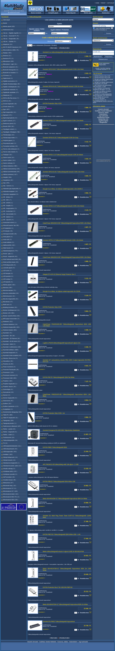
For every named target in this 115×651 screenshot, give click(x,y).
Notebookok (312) (8, 29)
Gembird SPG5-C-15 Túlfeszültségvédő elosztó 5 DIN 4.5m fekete (63, 206)
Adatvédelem (103, 114)
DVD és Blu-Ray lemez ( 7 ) (11, 98)
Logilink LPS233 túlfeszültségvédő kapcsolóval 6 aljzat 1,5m (61, 343)
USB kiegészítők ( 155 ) (10, 451)
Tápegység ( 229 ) (8, 420)
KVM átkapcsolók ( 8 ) (9, 265)
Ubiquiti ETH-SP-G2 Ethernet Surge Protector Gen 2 (59, 274)
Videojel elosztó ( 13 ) (9, 460)
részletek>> (41, 60)
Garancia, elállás (103, 112)
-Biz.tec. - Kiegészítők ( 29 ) (11, 38)
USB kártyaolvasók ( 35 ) (10, 448)
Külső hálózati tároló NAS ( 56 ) (12, 259)
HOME (97, 3)
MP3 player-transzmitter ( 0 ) (11, 318)
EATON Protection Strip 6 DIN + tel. (54, 413)
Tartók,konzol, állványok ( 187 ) (12, 426)
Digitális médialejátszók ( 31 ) (11, 86)
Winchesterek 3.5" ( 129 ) (10, 491)
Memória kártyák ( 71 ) (9, 290)
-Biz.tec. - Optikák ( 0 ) (9, 41)
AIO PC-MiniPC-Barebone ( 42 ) (12, 47)
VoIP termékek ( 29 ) (9, 477)
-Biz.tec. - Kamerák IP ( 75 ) (11, 36)
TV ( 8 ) (5, 443)
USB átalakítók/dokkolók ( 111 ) (12, 446)
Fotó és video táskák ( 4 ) (10, 151)
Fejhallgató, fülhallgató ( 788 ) (11, 132)
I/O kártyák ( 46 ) (8, 231)
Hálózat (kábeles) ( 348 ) (10, 166)
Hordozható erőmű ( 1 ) (10, 222)
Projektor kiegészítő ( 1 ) (10, 383)
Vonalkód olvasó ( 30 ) (9, 480)
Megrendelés (102, 64)
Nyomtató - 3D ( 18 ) (9, 335)
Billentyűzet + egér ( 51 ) (10, 64)
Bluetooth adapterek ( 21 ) (10, 67)
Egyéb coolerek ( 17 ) (9, 120)
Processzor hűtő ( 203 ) (10, 378)
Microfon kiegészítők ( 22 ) (10, 299)
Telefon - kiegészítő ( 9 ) (10, 432)
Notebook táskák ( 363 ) (10, 330)
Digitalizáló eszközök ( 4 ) (10, 89)
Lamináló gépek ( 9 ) (9, 267)
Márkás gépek (88, 13)
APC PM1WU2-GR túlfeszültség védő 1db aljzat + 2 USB (61, 464)
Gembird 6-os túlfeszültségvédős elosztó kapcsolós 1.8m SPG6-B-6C (64, 52)
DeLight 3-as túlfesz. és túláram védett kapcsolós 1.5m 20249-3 (63, 189)
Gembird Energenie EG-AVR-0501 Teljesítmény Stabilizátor (61, 430)
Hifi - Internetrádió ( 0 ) (9, 214)
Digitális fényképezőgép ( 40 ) (11, 84)
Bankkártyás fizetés (103, 117)
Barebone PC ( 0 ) (8, 58)
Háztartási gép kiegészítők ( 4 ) (12, 188)
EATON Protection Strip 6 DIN (52, 307)
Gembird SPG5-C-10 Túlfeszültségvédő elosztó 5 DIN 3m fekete (63, 155)
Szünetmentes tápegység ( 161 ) (12, 412)
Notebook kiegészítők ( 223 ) (11, 327)
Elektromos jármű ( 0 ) (9, 123)
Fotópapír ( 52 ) (7, 154)
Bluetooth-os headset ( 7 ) (10, 72)
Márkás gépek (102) (9, 26)
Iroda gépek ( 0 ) (8, 236)
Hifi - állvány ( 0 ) (8, 197)
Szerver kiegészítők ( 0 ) (10, 398)
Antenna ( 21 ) (7, 55)
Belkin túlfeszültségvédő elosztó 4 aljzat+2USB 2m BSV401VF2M (63, 551)
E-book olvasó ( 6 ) (8, 106)
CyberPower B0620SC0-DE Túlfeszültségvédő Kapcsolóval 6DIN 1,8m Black (67, 257)
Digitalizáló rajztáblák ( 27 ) (11, 92)
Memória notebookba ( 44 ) (11, 293)
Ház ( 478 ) (6, 183)
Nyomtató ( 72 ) (7, 333)
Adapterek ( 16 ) (7, 44)
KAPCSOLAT (110, 3)
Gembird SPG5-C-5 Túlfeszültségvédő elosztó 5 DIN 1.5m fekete (63, 120)
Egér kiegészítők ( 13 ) (9, 112)
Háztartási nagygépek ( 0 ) (10, 194)
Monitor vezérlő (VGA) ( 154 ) (11, 316)
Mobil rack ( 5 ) (7, 304)
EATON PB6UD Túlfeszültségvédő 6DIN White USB (59, 481)
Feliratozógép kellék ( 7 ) (10, 137)
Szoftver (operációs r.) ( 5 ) (10, 406)
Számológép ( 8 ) (8, 389)
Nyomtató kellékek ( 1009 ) (11, 349)
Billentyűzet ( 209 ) (8, 61)
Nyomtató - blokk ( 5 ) (9, 344)
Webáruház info (103, 119)
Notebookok (106, 13)
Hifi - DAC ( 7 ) (7, 200)
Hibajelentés (103, 122)
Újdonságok (6, 20)
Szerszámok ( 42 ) (8, 392)
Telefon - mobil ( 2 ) (8, 434)
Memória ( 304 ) (7, 287)
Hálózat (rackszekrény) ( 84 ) (11, 168)
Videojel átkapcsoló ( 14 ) (10, 457)
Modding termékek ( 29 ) (10, 307)
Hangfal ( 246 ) (7, 177)
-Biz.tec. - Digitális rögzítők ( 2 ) (12, 33)
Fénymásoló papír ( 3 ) (9, 143)
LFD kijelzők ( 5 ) (8, 282)
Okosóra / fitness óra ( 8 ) (10, 358)
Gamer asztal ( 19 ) (8, 157)
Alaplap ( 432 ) (7, 53)
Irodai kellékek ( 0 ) (8, 242)
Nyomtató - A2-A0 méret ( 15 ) (11, 341)
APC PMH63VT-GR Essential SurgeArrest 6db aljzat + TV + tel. (101, 89)
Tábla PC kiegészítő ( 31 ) (10, 417)
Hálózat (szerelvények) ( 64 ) (11, 171)
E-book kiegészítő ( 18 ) (10, 103)
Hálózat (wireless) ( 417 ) (10, 174)
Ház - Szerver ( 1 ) (8, 185)
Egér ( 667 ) (6, 109)
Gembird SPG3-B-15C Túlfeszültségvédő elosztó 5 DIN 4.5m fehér (63, 172)
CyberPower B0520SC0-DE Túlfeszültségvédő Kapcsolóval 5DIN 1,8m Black (67, 223)
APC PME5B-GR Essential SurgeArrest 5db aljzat (101, 97)
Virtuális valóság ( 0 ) (9, 468)
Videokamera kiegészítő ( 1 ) (11, 463)
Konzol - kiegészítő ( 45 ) (10, 256)
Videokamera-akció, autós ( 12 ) (12, 465)
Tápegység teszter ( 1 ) (9, 423)
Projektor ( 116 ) (7, 381)
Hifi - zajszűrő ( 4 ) (8, 219)
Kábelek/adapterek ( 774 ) (10, 250)
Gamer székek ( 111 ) (9, 160)
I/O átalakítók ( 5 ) (8, 228)
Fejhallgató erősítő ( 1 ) (9, 129)
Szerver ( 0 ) (6, 395)
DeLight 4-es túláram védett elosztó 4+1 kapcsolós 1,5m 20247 (103, 80)
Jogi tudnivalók (103, 116)
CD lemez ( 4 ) (7, 75)
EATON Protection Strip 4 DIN (52, 103)
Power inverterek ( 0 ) (9, 366)
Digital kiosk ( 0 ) (8, 78)
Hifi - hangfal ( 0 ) (8, 205)
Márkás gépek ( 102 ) (9, 284)
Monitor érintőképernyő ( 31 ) (11, 310)
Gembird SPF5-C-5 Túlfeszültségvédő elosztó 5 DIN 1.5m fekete (63, 240)
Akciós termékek (36, 13)
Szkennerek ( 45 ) (8, 400)
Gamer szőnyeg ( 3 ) (9, 163)
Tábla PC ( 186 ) (8, 415)
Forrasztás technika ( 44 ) (10, 146)
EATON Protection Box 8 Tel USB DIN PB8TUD (58, 587)
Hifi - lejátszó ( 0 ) (8, 217)
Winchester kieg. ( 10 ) (9, 485)
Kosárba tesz (85, 60)
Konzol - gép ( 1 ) (8, 253)
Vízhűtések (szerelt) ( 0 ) (10, 474)
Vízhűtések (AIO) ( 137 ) (10, 471)
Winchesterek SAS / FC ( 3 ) (11, 497)
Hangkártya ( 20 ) (8, 180)
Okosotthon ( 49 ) (8, 361)
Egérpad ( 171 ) (7, 115)
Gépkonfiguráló (71, 13)
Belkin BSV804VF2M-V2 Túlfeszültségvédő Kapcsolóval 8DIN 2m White (65, 604)
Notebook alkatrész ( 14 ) (10, 324)
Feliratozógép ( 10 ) (8, 135)
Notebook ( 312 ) (8, 321)
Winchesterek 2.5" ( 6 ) (9, 488)
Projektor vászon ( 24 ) (9, 386)
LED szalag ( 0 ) (7, 279)
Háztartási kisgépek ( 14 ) (10, 191)
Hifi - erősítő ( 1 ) (8, 202)
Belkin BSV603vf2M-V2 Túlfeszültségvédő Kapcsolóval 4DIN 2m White (65, 498)
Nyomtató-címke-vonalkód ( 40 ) (12, 355)
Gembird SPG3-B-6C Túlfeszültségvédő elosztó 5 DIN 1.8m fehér (63, 69)
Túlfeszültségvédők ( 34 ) (10, 440)
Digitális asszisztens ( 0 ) (10, 81)
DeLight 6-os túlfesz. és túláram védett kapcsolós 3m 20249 (61, 291)
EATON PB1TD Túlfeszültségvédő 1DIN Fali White (58, 377)
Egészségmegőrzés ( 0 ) (10, 118)
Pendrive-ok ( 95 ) (8, 364)
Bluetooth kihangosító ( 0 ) (10, 69)
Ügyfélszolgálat (103, 121)
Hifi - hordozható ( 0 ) (9, 211)
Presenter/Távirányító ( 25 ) (11, 369)
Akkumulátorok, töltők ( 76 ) (11, 50)
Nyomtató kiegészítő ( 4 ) (10, 352)
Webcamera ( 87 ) (8, 482)
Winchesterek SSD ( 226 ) (10, 499)
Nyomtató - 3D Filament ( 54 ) (11, 338)
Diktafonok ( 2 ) (7, 95)
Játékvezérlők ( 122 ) (9, 245)
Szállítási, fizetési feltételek (103, 111)
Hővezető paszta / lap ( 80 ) (11, 225)
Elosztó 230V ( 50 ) (8, 126)
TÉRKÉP (103, 3)
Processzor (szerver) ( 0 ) (10, 375)
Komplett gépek (53, 13)
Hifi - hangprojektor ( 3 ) (10, 208)
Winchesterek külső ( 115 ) (10, 494)
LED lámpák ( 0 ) (8, 273)
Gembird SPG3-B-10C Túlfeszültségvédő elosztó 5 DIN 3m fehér (63, 86)
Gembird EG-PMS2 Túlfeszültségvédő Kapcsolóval (59, 621)
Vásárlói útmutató (103, 109)
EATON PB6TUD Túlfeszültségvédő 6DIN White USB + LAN (61, 534)
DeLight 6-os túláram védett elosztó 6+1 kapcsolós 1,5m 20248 (103, 83)
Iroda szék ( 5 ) (7, 239)
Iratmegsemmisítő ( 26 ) (10, 234)
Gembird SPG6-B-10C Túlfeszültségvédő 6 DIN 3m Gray (60, 137)
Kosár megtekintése (104, 63)
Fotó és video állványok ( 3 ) (11, 149)
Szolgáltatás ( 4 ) (8, 409)
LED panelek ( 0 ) (8, 276)
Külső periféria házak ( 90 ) (11, 262)
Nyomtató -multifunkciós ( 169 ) (12, 347)
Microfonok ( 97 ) (8, 301)
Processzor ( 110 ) (8, 372)
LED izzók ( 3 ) (7, 270)
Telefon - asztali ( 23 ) (9, 429)
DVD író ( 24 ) (7, 101)
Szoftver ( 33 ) (7, 403)
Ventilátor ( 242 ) (8, 454)
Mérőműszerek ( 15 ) (9, 296)
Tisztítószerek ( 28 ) (8, 437)
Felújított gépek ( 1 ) (9, 140)
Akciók (5, 23)
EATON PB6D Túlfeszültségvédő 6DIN (55, 447)
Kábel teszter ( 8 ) (8, 248)
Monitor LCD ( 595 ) (9, 313)
